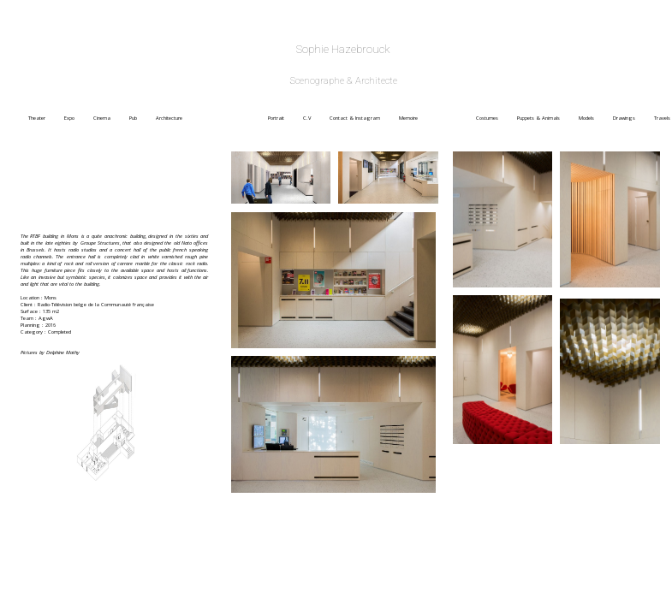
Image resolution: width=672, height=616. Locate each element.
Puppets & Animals (546, 118)
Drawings (632, 118)
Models (594, 118)
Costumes (495, 118)
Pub (140, 118)
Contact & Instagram (362, 118)
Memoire (436, 118)
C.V (314, 118)
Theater (44, 118)
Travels (662, 118)
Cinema (109, 118)
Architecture (210, 118)
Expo (77, 118)
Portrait (284, 118)
